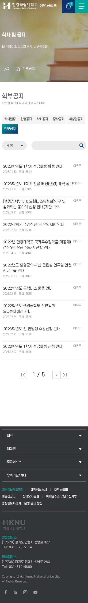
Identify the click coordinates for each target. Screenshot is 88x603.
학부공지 (29, 69)
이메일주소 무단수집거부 (61, 496)
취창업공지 (76, 119)
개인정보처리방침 (12, 489)
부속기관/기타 (16, 475)
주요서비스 (14, 462)
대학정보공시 (39, 489)
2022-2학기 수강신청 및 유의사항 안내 (33, 225)
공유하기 (7, 69)
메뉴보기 (81, 6)
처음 (23, 375)
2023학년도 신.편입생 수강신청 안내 (32, 329)
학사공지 (42, 119)
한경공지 (26, 119)
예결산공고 (8, 496)
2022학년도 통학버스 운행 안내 (28, 288)
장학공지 (58, 119)
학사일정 (9, 119)
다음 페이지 (56, 375)
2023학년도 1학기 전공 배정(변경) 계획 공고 (38, 184)
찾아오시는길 (31, 496)
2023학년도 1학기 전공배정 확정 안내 (33, 166)
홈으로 (18, 69)
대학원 (11, 449)
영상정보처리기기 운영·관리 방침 (22, 503)
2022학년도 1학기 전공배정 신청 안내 (33, 346)
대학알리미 (61, 489)
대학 (10, 436)
